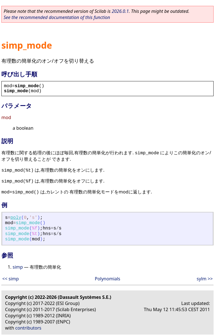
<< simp (10, 279)
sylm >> (205, 279)
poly (15, 217)
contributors (28, 328)
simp (18, 267)
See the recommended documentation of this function (57, 17)
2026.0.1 (120, 11)
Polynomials (107, 279)
